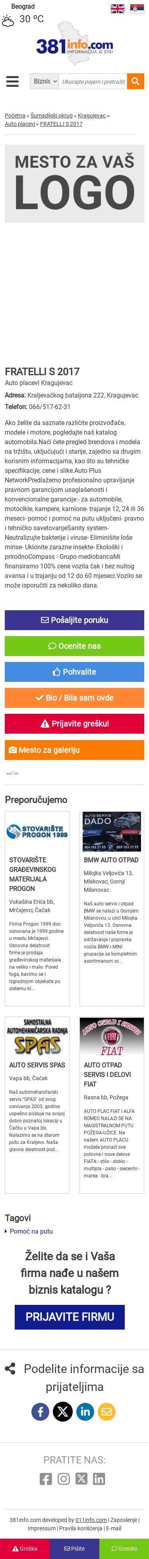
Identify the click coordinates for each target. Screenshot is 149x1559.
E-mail (113, 1528)
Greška (24, 1548)
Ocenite (124, 1548)
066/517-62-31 (50, 407)
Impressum (42, 1528)
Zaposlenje (124, 1520)
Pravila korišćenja (81, 1528)
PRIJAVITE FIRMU (69, 1317)
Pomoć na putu (29, 1231)
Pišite (74, 1548)
